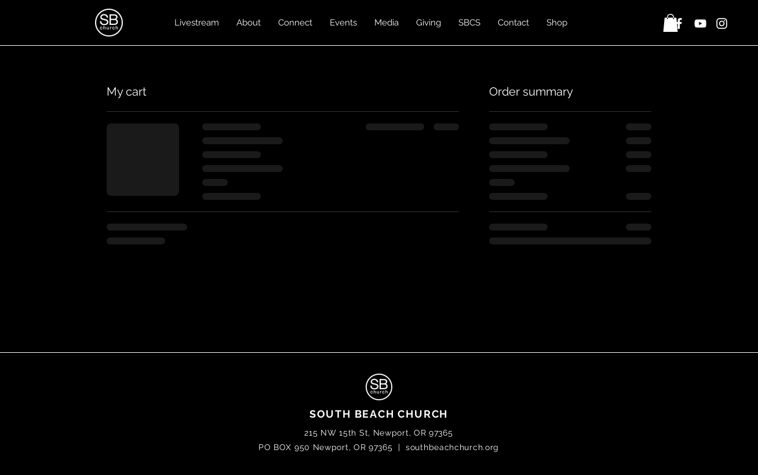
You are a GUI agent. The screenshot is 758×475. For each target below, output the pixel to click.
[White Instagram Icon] (722, 23)
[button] (670, 23)
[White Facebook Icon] (679, 23)
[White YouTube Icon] (700, 23)
